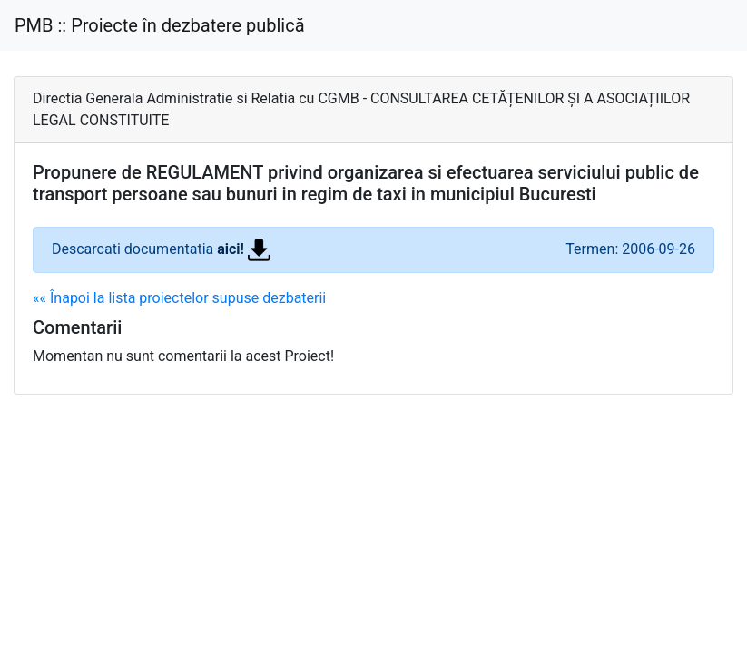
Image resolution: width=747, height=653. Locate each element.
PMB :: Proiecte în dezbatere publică (160, 25)
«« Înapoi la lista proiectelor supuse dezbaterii (179, 298)
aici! (243, 249)
